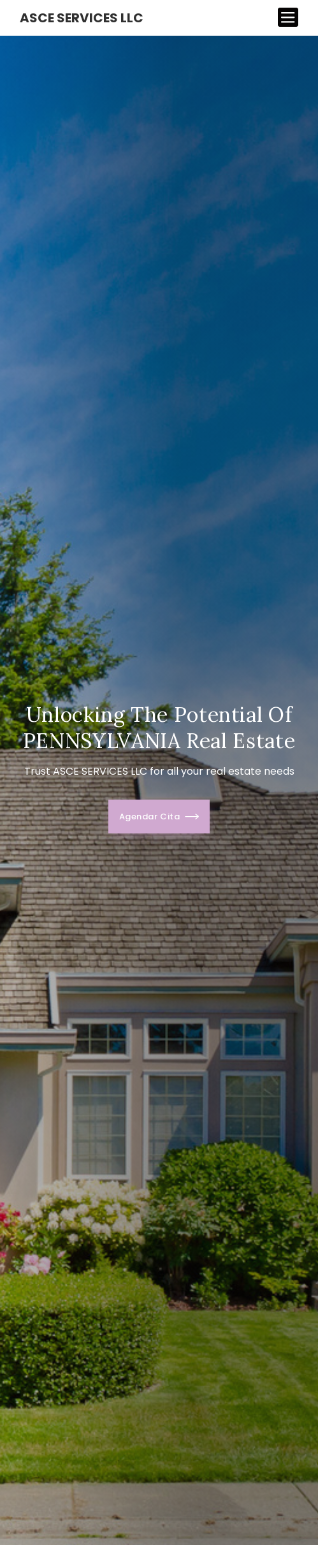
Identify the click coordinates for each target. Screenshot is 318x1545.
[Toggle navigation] (288, 18)
